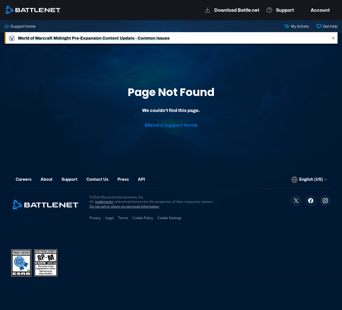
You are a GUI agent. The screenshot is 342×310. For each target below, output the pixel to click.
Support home (20, 26)
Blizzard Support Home (171, 125)
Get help (327, 26)
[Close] (333, 38)
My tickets (297, 26)
